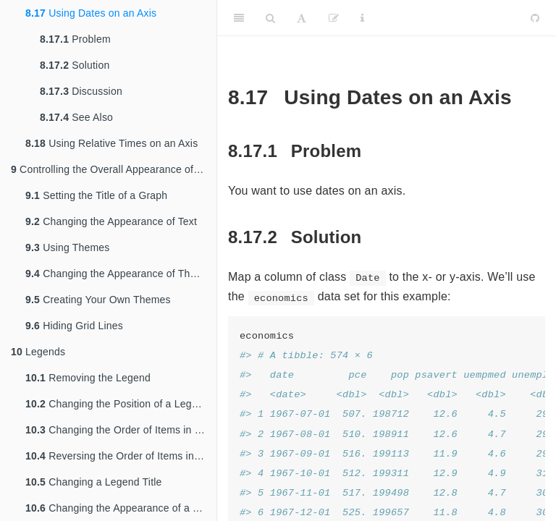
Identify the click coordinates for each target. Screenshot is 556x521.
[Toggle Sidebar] (239, 18)
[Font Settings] (301, 18)
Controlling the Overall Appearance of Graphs (113, 169)
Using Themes (67, 247)
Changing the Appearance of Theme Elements (120, 273)
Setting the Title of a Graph (96, 195)
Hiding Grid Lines (74, 325)
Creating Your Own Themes (98, 299)
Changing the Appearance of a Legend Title (120, 508)
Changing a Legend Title (93, 482)
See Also (76, 117)
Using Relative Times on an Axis (111, 143)
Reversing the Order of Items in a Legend (120, 456)
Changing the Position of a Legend (117, 404)
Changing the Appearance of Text (111, 221)
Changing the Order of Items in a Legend (120, 430)
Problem (75, 39)
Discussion (81, 91)
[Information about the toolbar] (362, 18)
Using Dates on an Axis (90, 13)
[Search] (270, 18)
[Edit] (334, 18)
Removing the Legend (88, 378)
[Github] (535, 18)
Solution (74, 65)
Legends (38, 351)
